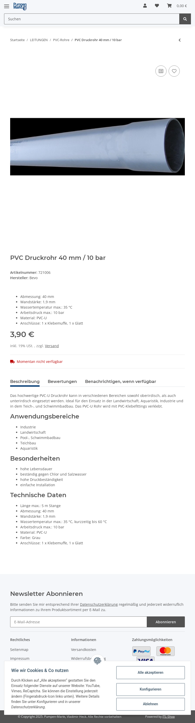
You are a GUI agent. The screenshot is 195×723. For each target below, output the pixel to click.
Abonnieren (166, 621)
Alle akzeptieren (149, 672)
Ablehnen (149, 704)
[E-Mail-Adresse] (78, 621)
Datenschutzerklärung (99, 604)
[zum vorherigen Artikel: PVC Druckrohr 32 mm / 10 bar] (179, 40)
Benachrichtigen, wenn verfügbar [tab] (120, 381)
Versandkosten (83, 649)
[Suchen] (92, 18)
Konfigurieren (149, 689)
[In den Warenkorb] (14, 56)
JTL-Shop (168, 716)
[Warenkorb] (177, 6)
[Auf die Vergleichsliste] (161, 71)
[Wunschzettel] (157, 6)
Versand (52, 345)
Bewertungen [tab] (62, 381)
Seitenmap (19, 649)
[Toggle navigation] (6, 4)
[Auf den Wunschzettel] (174, 71)
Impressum (19, 658)
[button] (145, 6)
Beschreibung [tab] (25, 381)
